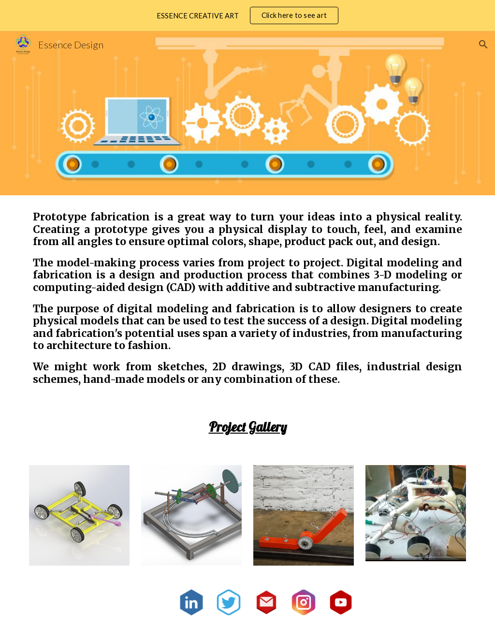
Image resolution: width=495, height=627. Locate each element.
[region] (247, 15)
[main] (247, 298)
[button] (483, 44)
